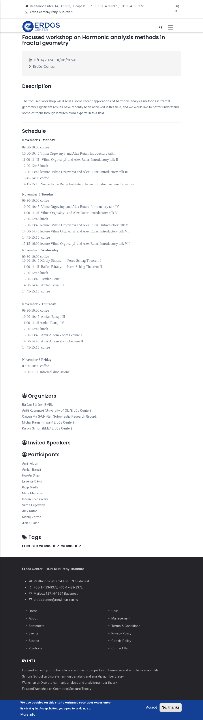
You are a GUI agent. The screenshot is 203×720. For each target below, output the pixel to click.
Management (120, 618)
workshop (71, 546)
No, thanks (171, 707)
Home (33, 611)
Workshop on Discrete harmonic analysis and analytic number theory (69, 682)
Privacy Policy (121, 633)
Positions (35, 648)
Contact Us (119, 648)
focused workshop (40, 546)
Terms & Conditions (125, 626)
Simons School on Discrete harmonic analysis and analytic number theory (73, 676)
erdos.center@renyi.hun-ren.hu (56, 600)
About (33, 618)
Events (33, 633)
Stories (34, 641)
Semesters (37, 626)
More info (27, 715)
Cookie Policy (121, 641)
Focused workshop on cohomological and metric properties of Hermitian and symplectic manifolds (90, 670)
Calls (114, 611)
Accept (151, 707)
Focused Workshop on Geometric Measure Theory (56, 689)
